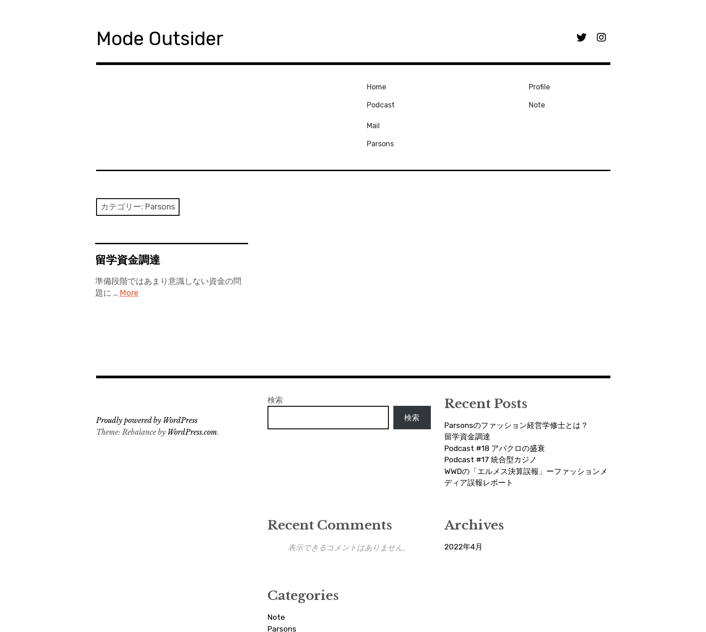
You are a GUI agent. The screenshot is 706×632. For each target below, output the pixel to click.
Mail (535, 85)
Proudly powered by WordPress (147, 378)
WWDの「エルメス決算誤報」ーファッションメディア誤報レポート (526, 435)
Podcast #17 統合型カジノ (490, 418)
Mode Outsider (169, 38)
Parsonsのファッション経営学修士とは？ (516, 383)
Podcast (378, 100)
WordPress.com (192, 390)
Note (455, 100)
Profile (457, 85)
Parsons (542, 100)
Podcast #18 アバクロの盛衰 (494, 406)
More (129, 251)
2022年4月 (463, 505)
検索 (275, 358)
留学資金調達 (127, 218)
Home (374, 85)
